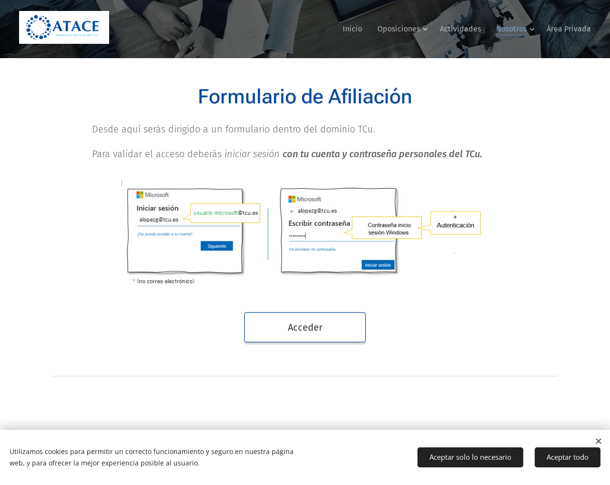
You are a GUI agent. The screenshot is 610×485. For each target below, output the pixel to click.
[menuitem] (355, 29)
